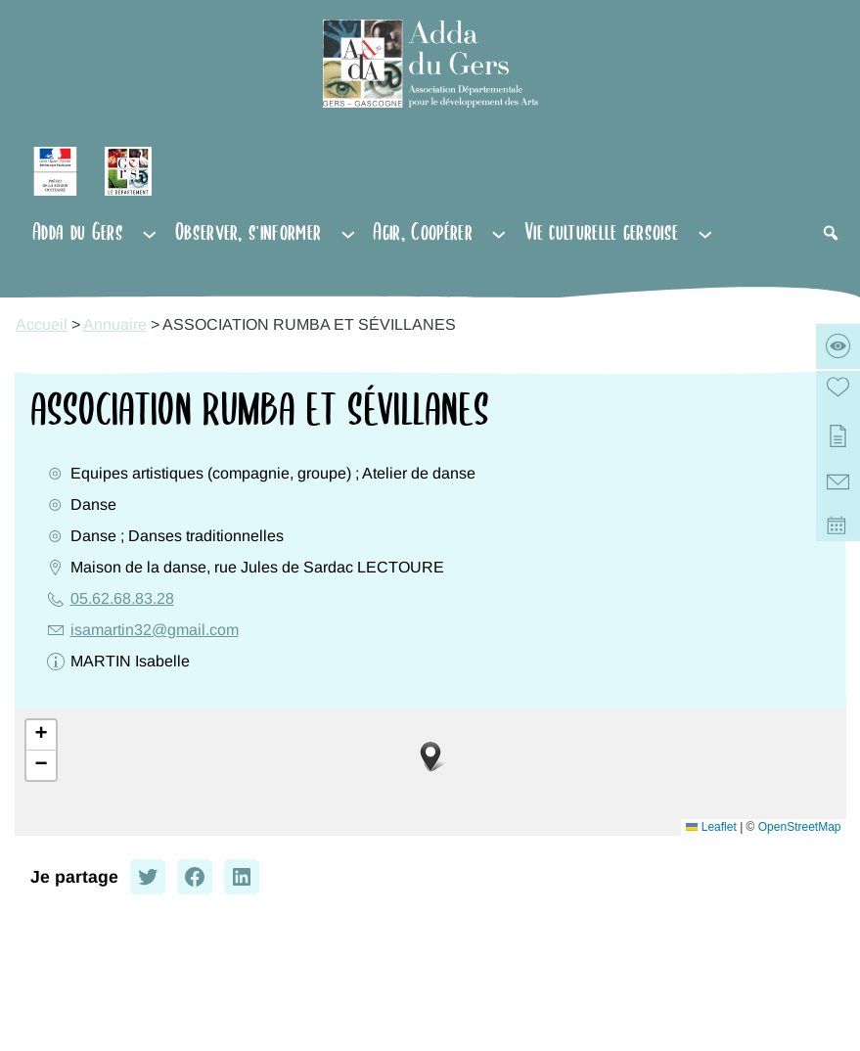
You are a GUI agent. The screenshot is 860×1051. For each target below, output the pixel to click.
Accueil (42, 324)
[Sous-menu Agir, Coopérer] (499, 233)
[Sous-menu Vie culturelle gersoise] (705, 233)
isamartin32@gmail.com (154, 629)
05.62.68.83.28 (122, 598)
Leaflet (711, 827)
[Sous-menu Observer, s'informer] (348, 233)
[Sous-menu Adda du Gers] (150, 233)
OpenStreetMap (799, 827)
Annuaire (115, 324)
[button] (430, 756)
